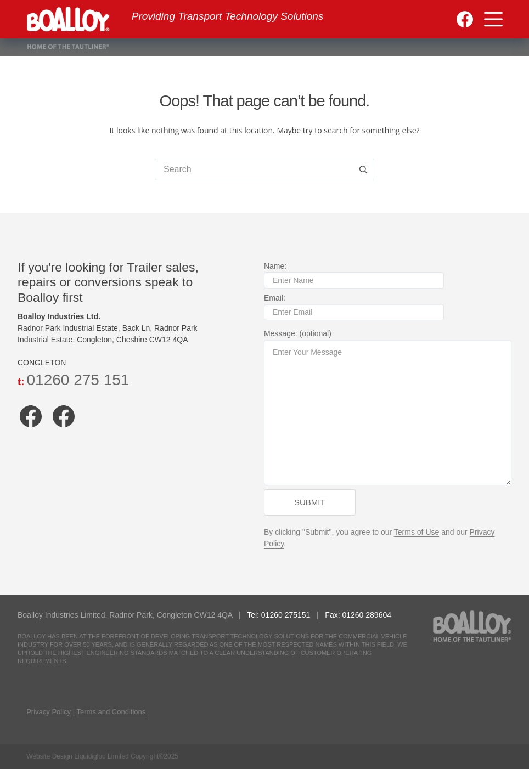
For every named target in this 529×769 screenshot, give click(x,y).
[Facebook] (465, 19)
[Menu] (493, 19)
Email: (354, 304)
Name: (354, 273)
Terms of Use (416, 532)
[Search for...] (253, 169)
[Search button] (363, 169)
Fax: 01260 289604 (358, 614)
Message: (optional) (387, 407)
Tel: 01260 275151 (279, 614)
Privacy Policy (48, 712)
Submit (309, 502)
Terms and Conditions (111, 712)
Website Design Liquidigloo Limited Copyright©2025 (102, 756)
